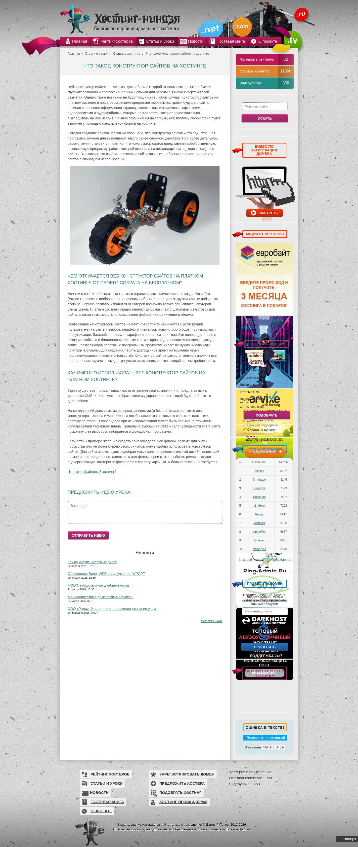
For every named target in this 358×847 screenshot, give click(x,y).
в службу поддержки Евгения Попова (222, 829)
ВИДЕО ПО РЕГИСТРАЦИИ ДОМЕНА (264, 150)
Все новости (211, 621)
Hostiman (259, 497)
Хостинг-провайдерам (183, 802)
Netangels (259, 549)
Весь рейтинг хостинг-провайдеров (264, 560)
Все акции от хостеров (265, 320)
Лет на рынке (250, 370)
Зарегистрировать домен (186, 774)
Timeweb (259, 540)
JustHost (259, 523)
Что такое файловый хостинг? (92, 472)
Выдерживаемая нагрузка (252, 400)
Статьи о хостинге (126, 53)
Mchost (259, 471)
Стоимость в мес (252, 406)
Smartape (259, 479)
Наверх (347, 839)
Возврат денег (250, 384)
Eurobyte (259, 488)
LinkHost (259, 505)
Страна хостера (252, 377)
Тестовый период (253, 355)
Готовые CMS (250, 391)
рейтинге (266, 59)
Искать (265, 118)
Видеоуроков (250, 83)
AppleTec (259, 531)
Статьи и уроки (96, 53)
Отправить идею (88, 535)
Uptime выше (250, 363)
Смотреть (268, 213)
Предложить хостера (182, 783)
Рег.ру (259, 514)
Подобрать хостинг (180, 792)
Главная (74, 53)
